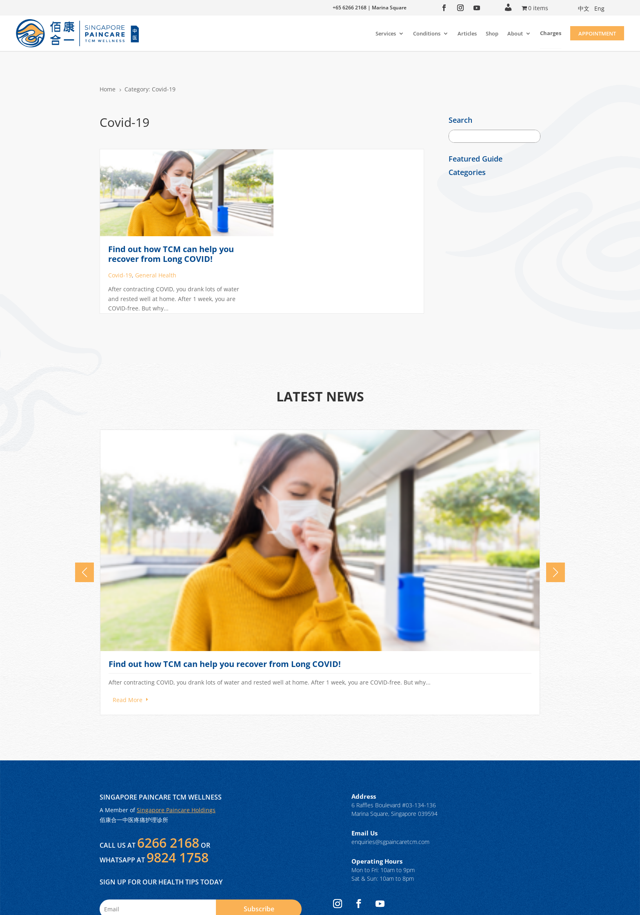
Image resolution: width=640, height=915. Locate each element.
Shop (492, 33)
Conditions (426, 33)
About (515, 33)
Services (386, 33)
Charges (550, 33)
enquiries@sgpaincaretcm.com (390, 756)
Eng (599, 8)
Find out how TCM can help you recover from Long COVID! (335, 167)
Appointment (597, 33)
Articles (467, 33)
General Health (319, 188)
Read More (127, 614)
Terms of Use (230, 845)
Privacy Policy (271, 845)
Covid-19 (284, 188)
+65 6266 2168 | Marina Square (370, 7)
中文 (583, 8)
